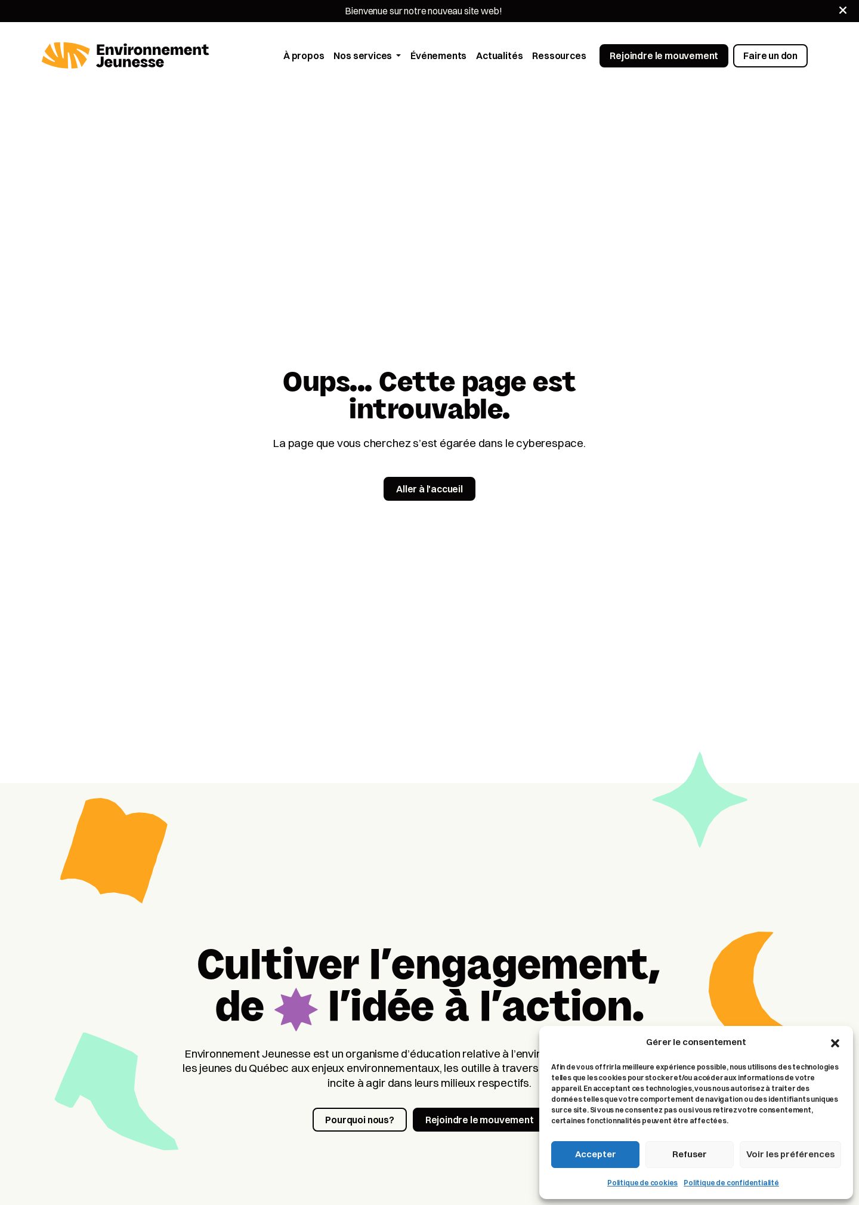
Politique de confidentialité (731, 1182)
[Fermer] (843, 10)
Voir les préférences (790, 1154)
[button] (835, 1042)
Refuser (689, 1154)
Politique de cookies (642, 1182)
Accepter (595, 1154)
